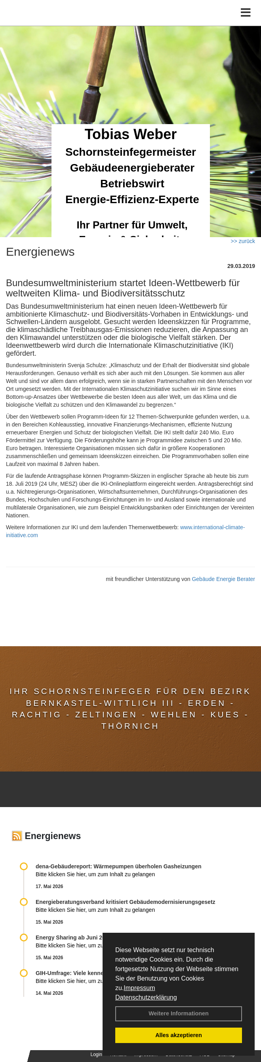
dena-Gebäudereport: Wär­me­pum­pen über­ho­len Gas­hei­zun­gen (119, 866)
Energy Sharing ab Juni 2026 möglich (85, 937)
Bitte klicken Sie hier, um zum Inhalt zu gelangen (95, 874)
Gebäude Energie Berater (223, 579)
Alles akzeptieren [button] (178, 1035)
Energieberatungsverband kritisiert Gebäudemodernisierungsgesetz (125, 902)
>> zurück (243, 241)
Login (96, 1054)
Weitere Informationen (179, 1013)
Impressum (139, 988)
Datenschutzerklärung (146, 997)
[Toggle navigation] (245, 13)
